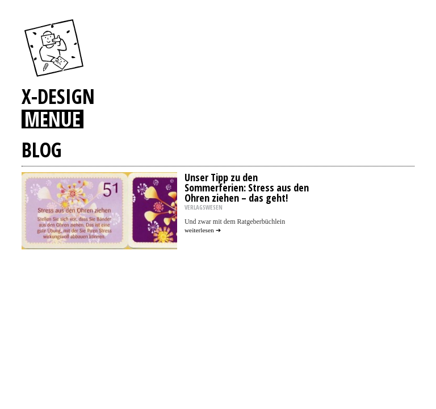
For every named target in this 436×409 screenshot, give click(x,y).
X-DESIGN (58, 96)
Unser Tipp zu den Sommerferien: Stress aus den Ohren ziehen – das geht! (247, 187)
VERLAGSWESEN (204, 207)
